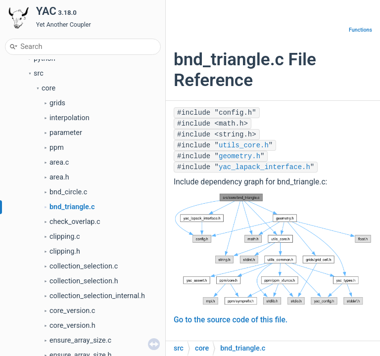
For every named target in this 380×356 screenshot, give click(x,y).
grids (57, 103)
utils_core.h (244, 145)
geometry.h (239, 156)
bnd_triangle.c (72, 207)
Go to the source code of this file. (230, 319)
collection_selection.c (83, 266)
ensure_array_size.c (80, 340)
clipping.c (64, 236)
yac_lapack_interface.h (264, 167)
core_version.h (72, 325)
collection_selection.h (83, 281)
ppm (56, 147)
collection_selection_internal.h (97, 296)
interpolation (69, 118)
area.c (59, 162)
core (48, 88)
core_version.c (72, 311)
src (39, 73)
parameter (65, 133)
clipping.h (64, 251)
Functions (360, 30)
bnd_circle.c (68, 192)
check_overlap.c (74, 222)
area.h (59, 177)
